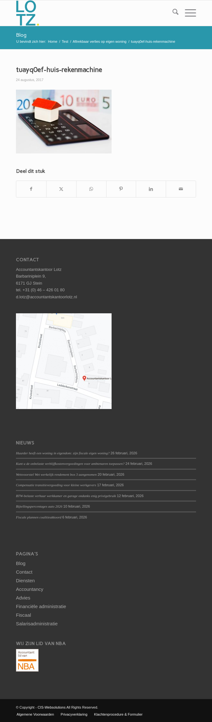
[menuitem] (172, 13)
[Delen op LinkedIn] (151, 189)
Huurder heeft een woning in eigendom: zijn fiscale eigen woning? (63, 453)
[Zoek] (172, 13)
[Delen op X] (61, 189)
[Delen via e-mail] (181, 189)
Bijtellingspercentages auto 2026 (39, 506)
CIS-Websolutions (52, 707)
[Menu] (187, 13)
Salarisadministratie (37, 623)
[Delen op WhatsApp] (91, 189)
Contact (24, 572)
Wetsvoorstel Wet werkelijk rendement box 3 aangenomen (56, 474)
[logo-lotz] (88, 13)
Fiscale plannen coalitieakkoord (39, 517)
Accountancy (29, 589)
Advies (23, 597)
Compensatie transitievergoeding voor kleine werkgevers (56, 485)
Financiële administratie (41, 606)
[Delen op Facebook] (31, 189)
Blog (21, 35)
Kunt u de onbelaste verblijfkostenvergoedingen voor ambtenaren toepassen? (70, 463)
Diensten (25, 580)
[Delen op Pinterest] (121, 189)
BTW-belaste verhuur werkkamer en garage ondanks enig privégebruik (66, 496)
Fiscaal (23, 615)
